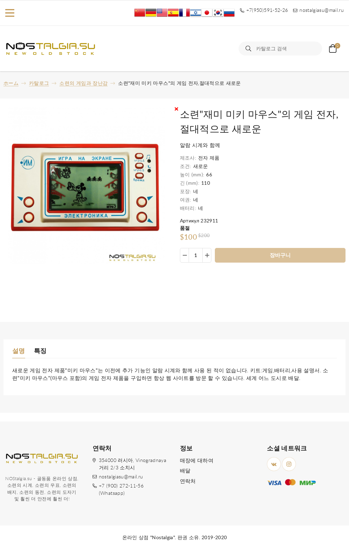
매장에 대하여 (196, 460)
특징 (40, 351)
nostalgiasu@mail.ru (121, 477)
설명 (18, 351)
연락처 (188, 481)
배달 (185, 471)
